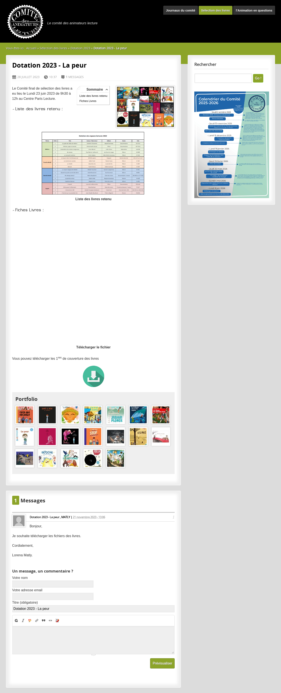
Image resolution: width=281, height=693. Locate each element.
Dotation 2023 (80, 48)
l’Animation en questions (254, 10)
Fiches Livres (87, 101)
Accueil (31, 48)
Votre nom (20, 578)
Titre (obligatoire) (25, 602)
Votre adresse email (27, 590)
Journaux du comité (180, 10)
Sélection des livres (215, 10)
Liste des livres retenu (93, 95)
